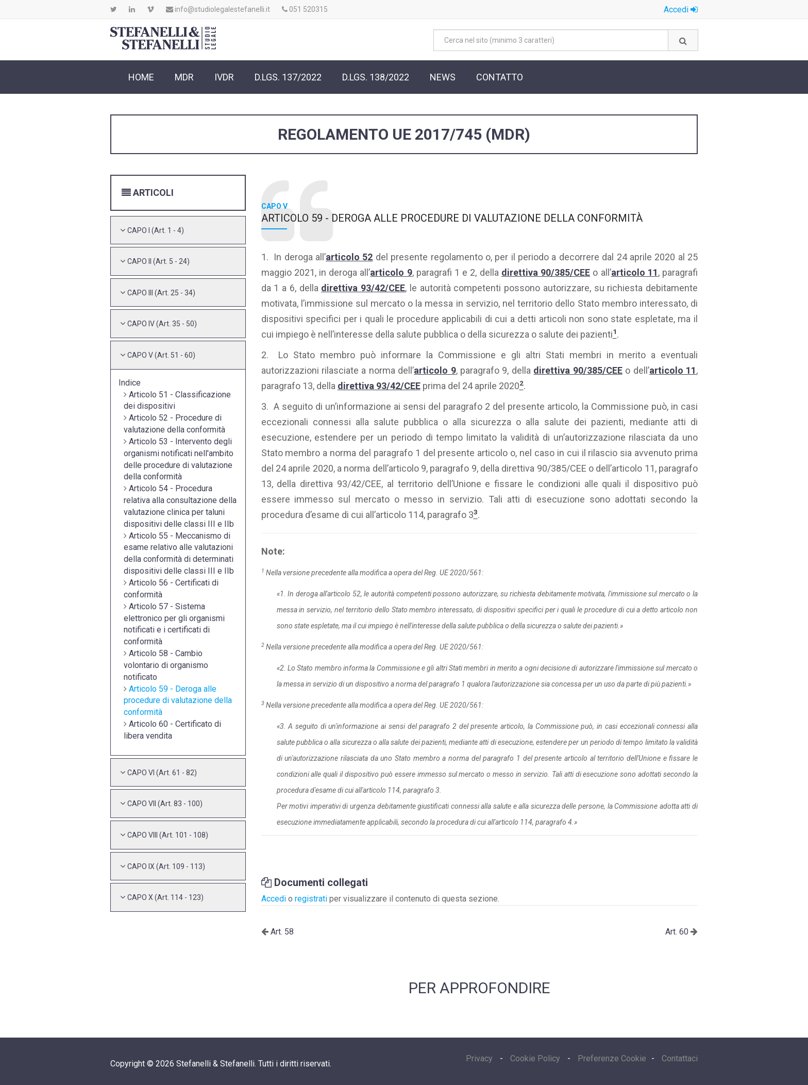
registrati (311, 899)
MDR (184, 77)
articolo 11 (634, 272)
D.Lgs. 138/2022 (375, 77)
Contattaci (680, 1058)
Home (141, 77)
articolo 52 (349, 257)
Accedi (681, 9)
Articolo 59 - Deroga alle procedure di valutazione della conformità (178, 700)
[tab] (178, 230)
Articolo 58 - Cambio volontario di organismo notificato (166, 665)
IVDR (224, 77)
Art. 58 (281, 932)
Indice (130, 383)
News (443, 77)
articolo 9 (391, 272)
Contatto (499, 77)
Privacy (480, 1058)
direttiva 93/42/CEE (363, 287)
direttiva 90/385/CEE (545, 272)
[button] (155, 230)
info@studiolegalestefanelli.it (218, 9)
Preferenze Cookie (612, 1058)
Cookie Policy (535, 1058)
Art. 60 (678, 932)
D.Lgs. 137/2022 (288, 77)
